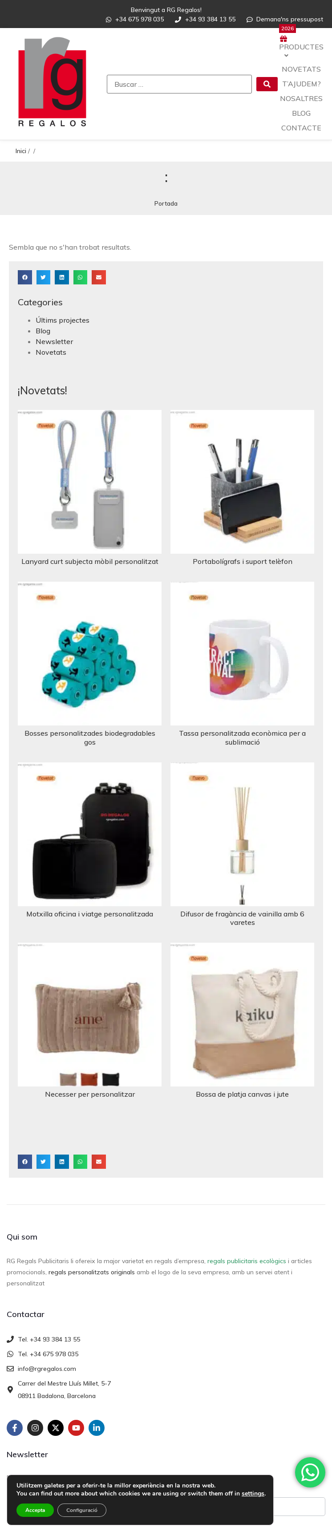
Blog (43, 330)
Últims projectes (62, 320)
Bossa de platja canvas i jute (242, 1094)
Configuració (81, 1510)
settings (253, 1494)
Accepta (35, 1510)
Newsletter (54, 341)
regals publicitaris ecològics (246, 1261)
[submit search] (267, 84)
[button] (25, 277)
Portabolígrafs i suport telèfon (242, 561)
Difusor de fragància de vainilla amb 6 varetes (242, 918)
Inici (21, 151)
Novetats (51, 352)
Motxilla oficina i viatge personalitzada (89, 913)
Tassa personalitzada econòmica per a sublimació (242, 737)
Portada (166, 203)
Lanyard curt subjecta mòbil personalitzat (89, 561)
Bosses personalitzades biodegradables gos (89, 737)
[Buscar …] (179, 84)
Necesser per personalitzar (90, 1094)
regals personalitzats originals (92, 1272)
